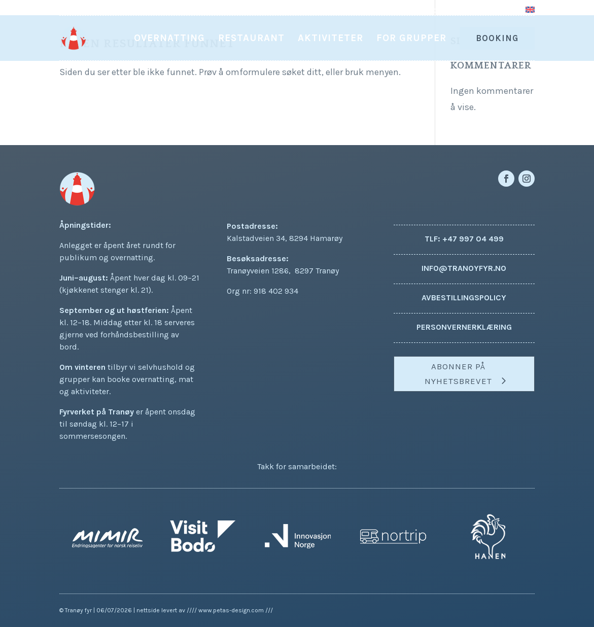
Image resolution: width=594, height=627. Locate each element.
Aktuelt (422, 10)
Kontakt (500, 10)
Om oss (460, 10)
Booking (497, 38)
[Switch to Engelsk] (530, 13)
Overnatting (169, 39)
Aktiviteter (330, 39)
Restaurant (251, 39)
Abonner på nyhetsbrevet (458, 373)
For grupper (411, 39)
